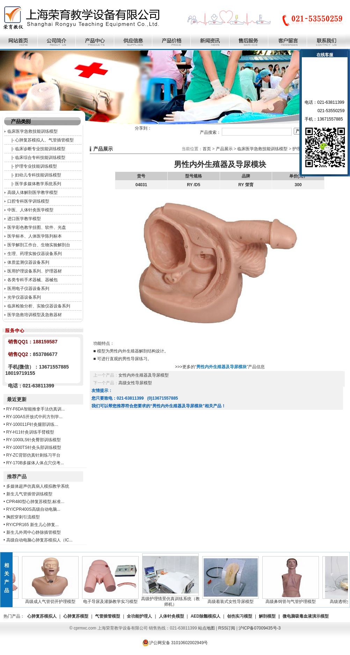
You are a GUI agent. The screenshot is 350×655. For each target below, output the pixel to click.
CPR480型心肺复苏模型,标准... (35, 501)
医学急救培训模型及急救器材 (34, 314)
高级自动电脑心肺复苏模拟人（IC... (39, 540)
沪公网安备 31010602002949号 (175, 642)
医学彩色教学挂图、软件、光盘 (36, 227)
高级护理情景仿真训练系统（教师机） (172, 599)
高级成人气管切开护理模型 (52, 599)
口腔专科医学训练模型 (28, 201)
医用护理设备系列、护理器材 (34, 271)
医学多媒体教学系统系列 (38, 183)
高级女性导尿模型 (135, 382)
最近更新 (17, 399)
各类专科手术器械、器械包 (32, 279)
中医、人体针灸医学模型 (30, 210)
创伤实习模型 (239, 616)
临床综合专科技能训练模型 (40, 157)
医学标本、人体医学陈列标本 (34, 236)
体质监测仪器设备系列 (28, 262)
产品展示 (224, 148)
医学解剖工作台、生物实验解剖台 (38, 244)
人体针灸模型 (171, 616)
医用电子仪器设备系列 (28, 288)
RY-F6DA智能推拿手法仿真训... (35, 409)
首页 (207, 148)
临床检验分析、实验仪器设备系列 (38, 306)
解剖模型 (267, 616)
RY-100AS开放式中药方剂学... (34, 416)
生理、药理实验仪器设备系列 (34, 253)
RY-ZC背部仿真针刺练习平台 (33, 455)
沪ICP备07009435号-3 (259, 628)
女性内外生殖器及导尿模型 (143, 375)
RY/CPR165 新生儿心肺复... (32, 524)
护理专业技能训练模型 (36, 166)
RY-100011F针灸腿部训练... (32, 424)
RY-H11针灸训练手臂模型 (30, 432)
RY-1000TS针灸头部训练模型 (33, 447)
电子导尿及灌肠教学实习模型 (112, 599)
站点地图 (206, 628)
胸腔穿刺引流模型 (23, 517)
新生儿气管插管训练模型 (29, 494)
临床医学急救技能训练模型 (32, 131)
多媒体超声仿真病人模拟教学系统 (37, 486)
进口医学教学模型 (24, 218)
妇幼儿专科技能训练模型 (38, 175)
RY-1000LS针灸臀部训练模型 (33, 439)
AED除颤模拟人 (205, 616)
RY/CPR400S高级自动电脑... (33, 509)
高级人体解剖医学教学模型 (32, 192)
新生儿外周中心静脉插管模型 (33, 532)
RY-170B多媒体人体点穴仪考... (35, 462)
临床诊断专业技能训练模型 (40, 148)
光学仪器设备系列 (24, 297)
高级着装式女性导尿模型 (232, 599)
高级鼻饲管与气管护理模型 (292, 599)
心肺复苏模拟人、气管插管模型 (44, 140)
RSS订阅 (226, 628)
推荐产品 (17, 476)
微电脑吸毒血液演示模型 (306, 616)
